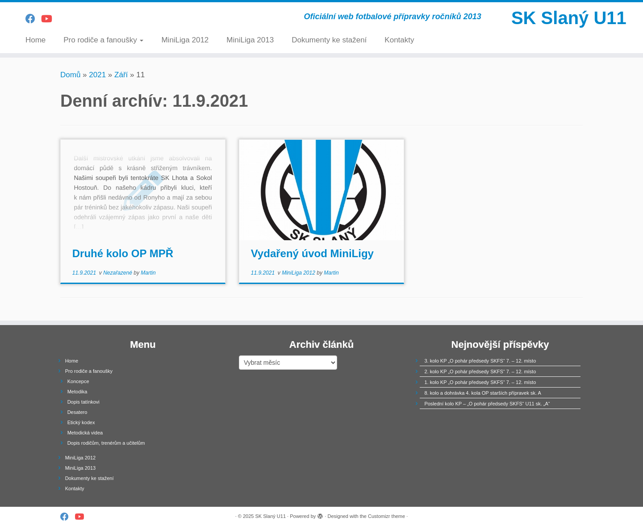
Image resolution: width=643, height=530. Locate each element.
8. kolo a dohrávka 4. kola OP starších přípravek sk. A (482, 393)
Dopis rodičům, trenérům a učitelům (106, 443)
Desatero (77, 412)
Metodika (77, 391)
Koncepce (78, 381)
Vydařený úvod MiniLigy (312, 253)
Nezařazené (118, 273)
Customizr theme (386, 516)
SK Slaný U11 (568, 18)
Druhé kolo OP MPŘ (122, 253)
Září (121, 75)
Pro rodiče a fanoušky (103, 40)
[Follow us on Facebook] (33, 19)
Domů (70, 75)
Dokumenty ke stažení (329, 40)
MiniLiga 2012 (185, 40)
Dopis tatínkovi (83, 402)
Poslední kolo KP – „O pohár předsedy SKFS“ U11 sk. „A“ (487, 403)
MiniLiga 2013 (250, 40)
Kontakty (399, 40)
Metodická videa (85, 432)
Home (35, 40)
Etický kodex (81, 422)
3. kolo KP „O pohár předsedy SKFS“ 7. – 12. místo (480, 360)
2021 (97, 75)
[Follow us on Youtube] (49, 19)
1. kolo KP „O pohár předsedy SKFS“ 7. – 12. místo (480, 382)
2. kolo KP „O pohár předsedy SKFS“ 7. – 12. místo (480, 371)
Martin (148, 273)
